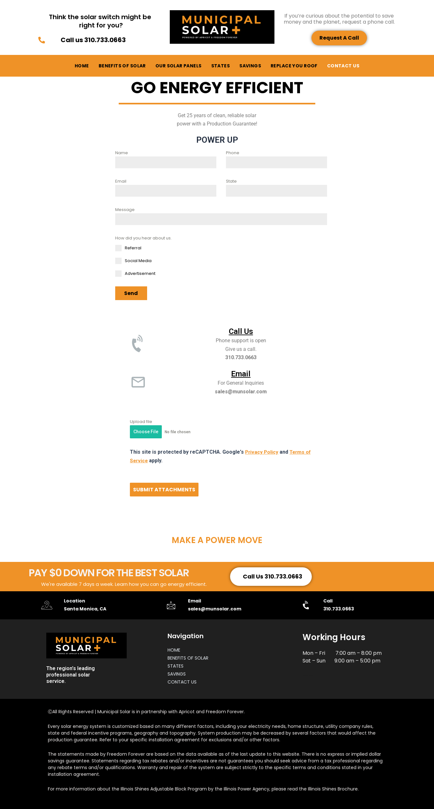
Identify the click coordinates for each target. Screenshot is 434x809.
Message (125, 210)
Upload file (141, 421)
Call (327, 600)
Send (131, 293)
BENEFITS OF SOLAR (122, 66)
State (231, 181)
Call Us (241, 331)
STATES (220, 66)
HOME (82, 66)
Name (121, 153)
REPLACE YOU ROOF (294, 66)
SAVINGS (250, 66)
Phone (232, 153)
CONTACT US (343, 66)
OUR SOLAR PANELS (178, 66)
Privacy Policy (262, 452)
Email (120, 181)
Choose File (145, 431)
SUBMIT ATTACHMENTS (164, 489)
